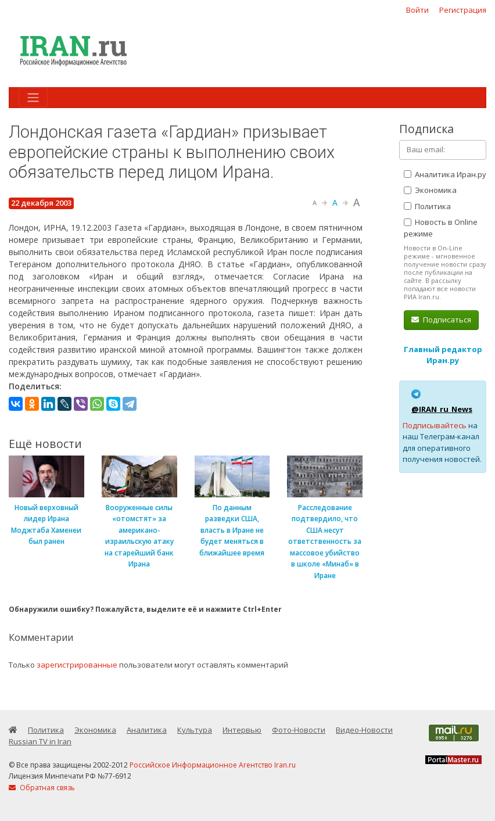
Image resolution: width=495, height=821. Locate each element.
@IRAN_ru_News (441, 409)
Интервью (242, 730)
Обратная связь (42, 788)
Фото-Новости (298, 730)
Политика (427, 206)
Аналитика (147, 730)
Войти (417, 10)
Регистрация (462, 10)
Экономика (430, 190)
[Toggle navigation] (33, 97)
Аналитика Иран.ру (445, 174)
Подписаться (441, 319)
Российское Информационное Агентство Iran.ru (213, 765)
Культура (194, 730)
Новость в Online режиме (441, 228)
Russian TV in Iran (40, 741)
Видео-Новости (364, 730)
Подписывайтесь (435, 425)
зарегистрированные (77, 664)
